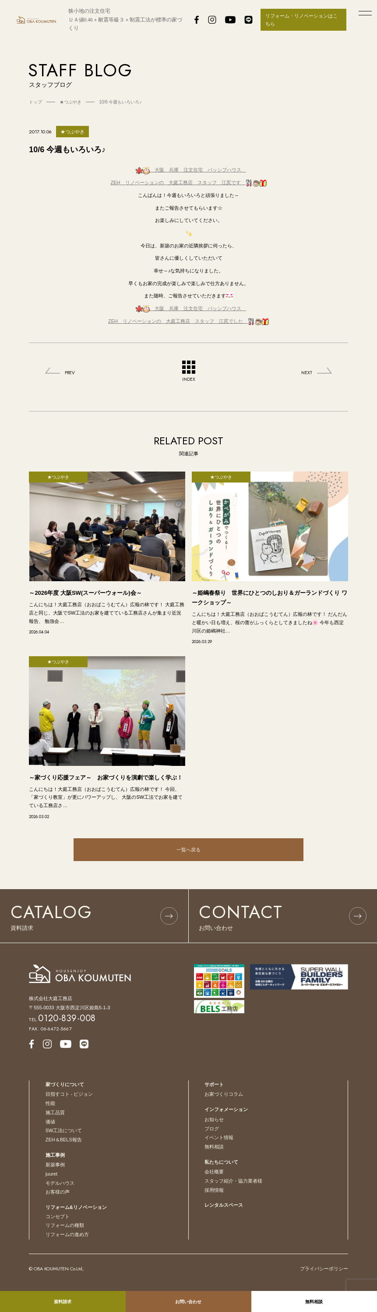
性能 (50, 1103)
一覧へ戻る (188, 849)
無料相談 (214, 1146)
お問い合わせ (188, 1301)
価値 (50, 1121)
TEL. (62, 1019)
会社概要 (214, 1171)
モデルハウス (60, 1183)
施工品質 (55, 1112)
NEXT (306, 372)
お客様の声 (58, 1191)
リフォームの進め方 (67, 1234)
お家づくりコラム (223, 1094)
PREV (70, 372)
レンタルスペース (223, 1205)
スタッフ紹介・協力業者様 (233, 1180)
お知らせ (214, 1119)
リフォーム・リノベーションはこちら (301, 20)
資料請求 (62, 1301)
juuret (52, 1173)
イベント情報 (218, 1137)
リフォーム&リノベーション (76, 1207)
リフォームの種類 (65, 1225)
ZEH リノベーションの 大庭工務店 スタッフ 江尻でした (188, 321)
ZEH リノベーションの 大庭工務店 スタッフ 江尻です (189, 182)
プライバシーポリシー (324, 1268)
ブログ (211, 1128)
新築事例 (55, 1164)
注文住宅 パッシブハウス (191, 169)
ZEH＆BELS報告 (64, 1139)
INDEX (188, 372)
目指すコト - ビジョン (69, 1094)
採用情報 (214, 1190)
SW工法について (64, 1130)
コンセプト (58, 1216)
